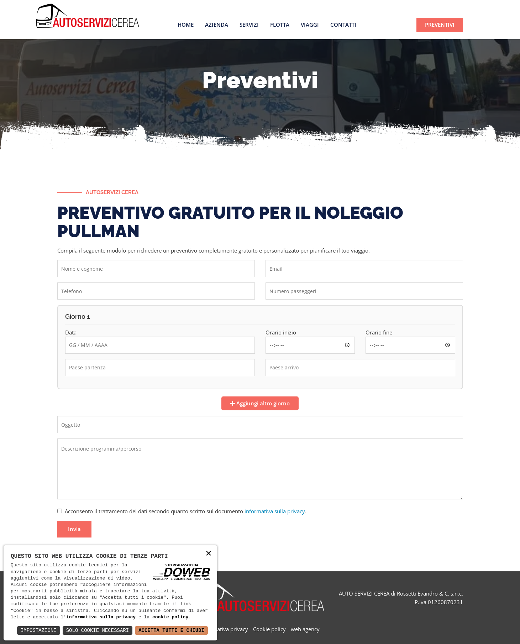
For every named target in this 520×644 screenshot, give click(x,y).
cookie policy (170, 617)
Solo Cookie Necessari (97, 630)
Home (186, 24)
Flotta (279, 24)
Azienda (216, 24)
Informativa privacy (224, 629)
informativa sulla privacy (275, 511)
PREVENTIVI (440, 24)
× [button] (208, 553)
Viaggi (310, 24)
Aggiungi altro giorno (260, 403)
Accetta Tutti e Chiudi (171, 630)
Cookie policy (269, 629)
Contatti (343, 24)
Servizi (249, 24)
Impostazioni (39, 630)
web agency (305, 629)
